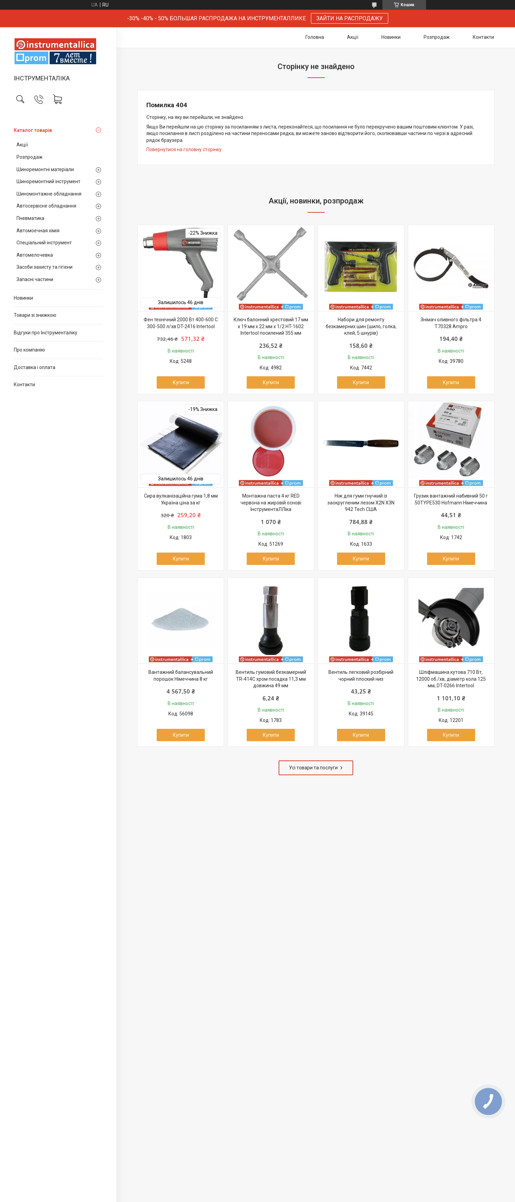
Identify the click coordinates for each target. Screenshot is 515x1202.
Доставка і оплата (34, 367)
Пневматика (30, 218)
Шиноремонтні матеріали (45, 169)
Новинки (23, 298)
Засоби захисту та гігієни (44, 267)
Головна (314, 37)
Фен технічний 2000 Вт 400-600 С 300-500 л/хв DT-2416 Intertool (181, 323)
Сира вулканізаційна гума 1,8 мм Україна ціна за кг (181, 499)
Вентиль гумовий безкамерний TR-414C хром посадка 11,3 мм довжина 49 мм (271, 678)
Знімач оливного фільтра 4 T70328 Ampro (451, 323)
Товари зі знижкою (35, 315)
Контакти (24, 384)
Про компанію (29, 350)
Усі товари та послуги (313, 767)
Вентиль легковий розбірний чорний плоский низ (360, 675)
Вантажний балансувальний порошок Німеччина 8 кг (180, 675)
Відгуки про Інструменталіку (45, 332)
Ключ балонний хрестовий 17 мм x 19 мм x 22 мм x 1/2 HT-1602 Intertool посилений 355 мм (271, 326)
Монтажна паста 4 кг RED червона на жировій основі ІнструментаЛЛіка (270, 502)
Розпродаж (29, 157)
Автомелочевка (34, 255)
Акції (22, 144)
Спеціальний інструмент (44, 242)
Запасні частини (34, 279)
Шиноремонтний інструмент (48, 181)
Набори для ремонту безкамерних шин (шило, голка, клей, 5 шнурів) (361, 326)
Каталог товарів (33, 130)
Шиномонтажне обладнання (48, 194)
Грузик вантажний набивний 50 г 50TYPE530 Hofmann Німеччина (451, 499)
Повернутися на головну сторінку (184, 149)
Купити (181, 382)
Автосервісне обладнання (46, 206)
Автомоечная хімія (37, 230)
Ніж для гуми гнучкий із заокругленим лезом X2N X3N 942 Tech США (360, 502)
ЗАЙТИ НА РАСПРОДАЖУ (349, 18)
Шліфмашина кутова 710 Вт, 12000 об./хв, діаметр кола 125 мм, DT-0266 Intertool (451, 678)
